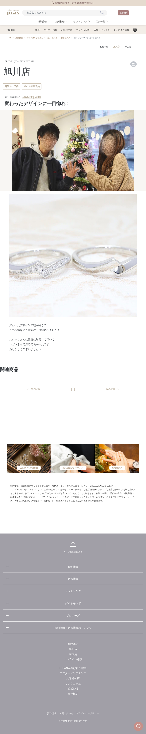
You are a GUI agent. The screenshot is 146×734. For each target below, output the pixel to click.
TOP (10, 38)
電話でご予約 (11, 86)
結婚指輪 (73, 578)
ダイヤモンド (73, 603)
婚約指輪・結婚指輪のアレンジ (73, 627)
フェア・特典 (50, 30)
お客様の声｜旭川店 (31, 97)
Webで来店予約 (32, 86)
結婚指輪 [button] (60, 21)
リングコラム (73, 683)
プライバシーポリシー (87, 713)
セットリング (73, 591)
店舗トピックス (102, 30)
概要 (37, 30)
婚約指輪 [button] (42, 21)
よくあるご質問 (121, 30)
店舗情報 (19, 38)
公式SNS (73, 688)
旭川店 (116, 47)
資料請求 (51, 713)
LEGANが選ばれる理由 (73, 668)
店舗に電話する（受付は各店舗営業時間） (73, 3)
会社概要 (73, 693)
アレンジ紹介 (83, 30)
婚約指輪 (73, 566)
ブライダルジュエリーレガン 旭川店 (41, 38)
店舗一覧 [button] (100, 21)
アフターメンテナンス (73, 673)
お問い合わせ (66, 713)
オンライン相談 (73, 659)
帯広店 (128, 47)
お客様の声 (66, 30)
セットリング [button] (80, 21)
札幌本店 (104, 47)
